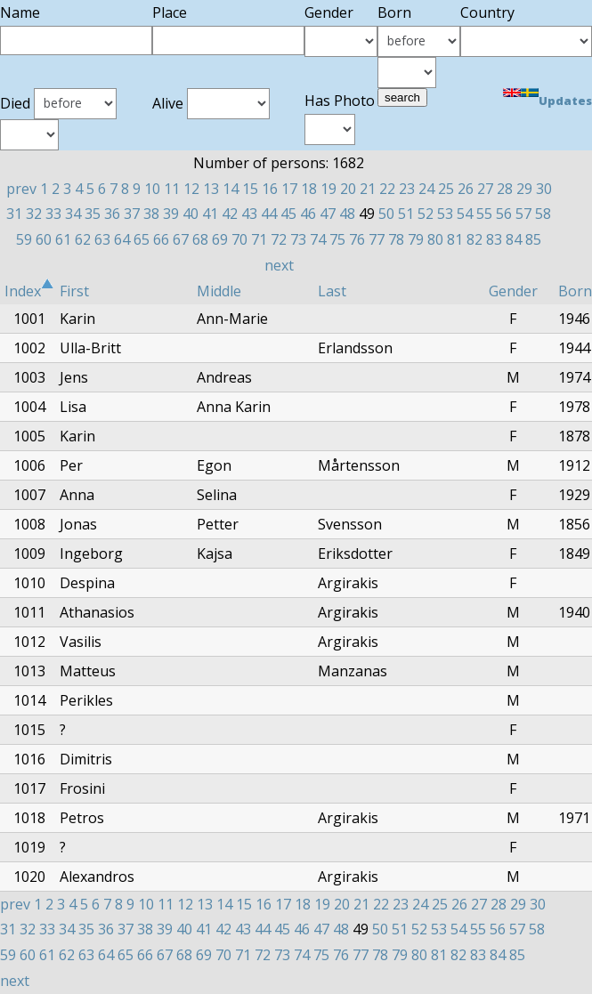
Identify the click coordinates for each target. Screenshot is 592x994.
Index (29, 291)
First (74, 291)
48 (347, 213)
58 (543, 213)
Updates (565, 101)
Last (332, 291)
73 (298, 239)
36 (112, 213)
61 (63, 239)
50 (386, 213)
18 (309, 188)
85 (533, 239)
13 (211, 188)
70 (239, 239)
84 (514, 239)
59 (24, 239)
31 (14, 213)
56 (504, 213)
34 (73, 213)
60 (44, 239)
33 (53, 213)
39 (171, 213)
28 (505, 188)
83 (494, 239)
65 (142, 239)
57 (523, 213)
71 (259, 239)
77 (377, 239)
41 (210, 213)
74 (318, 239)
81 (455, 239)
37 (132, 213)
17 (289, 188)
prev (21, 188)
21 (368, 188)
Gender (513, 291)
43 (249, 213)
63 (102, 239)
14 (231, 188)
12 (191, 188)
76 (357, 239)
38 (151, 213)
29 (524, 188)
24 (426, 188)
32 (34, 213)
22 (387, 188)
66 (161, 239)
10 (152, 188)
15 (250, 188)
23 (407, 188)
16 (270, 188)
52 (426, 213)
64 (122, 239)
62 (83, 239)
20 (348, 188)
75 (337, 239)
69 (220, 239)
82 (474, 239)
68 (200, 239)
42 (230, 213)
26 (466, 188)
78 (396, 239)
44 (269, 213)
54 (465, 213)
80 (435, 239)
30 (544, 188)
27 (485, 188)
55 (484, 213)
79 (416, 239)
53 (445, 213)
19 (328, 188)
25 (446, 188)
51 (406, 213)
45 (288, 213)
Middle (219, 291)
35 (93, 213)
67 (181, 239)
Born (575, 291)
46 (308, 213)
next (279, 265)
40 (190, 213)
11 (172, 188)
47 (328, 213)
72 (279, 239)
